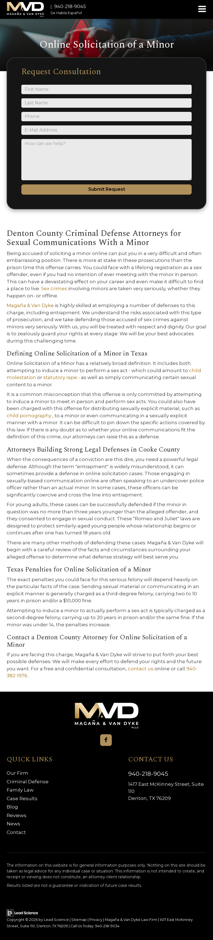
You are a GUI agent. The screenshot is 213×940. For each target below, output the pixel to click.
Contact (16, 832)
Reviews (16, 815)
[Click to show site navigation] (202, 9)
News (13, 823)
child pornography (29, 415)
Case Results (22, 798)
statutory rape (60, 377)
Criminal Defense (28, 781)
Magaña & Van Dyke (31, 305)
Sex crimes (54, 288)
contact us (141, 668)
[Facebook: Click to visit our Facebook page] (106, 740)
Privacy (95, 920)
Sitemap (79, 920)
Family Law (20, 790)
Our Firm (17, 773)
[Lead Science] (22, 912)
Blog (12, 807)
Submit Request (106, 189)
